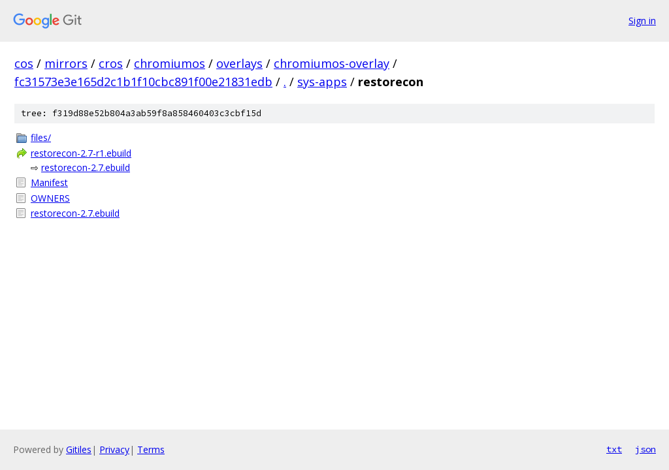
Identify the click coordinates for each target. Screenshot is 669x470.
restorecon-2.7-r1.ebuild (81, 153)
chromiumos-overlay (331, 63)
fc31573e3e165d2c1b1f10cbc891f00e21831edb (143, 81)
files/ (41, 137)
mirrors (66, 63)
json (645, 449)
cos (23, 63)
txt (614, 449)
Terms (151, 449)
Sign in (642, 20)
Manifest (49, 182)
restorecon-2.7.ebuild (85, 167)
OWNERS (50, 198)
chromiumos (169, 63)
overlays (239, 63)
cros (111, 63)
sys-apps (322, 81)
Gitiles (78, 449)
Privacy (114, 449)
